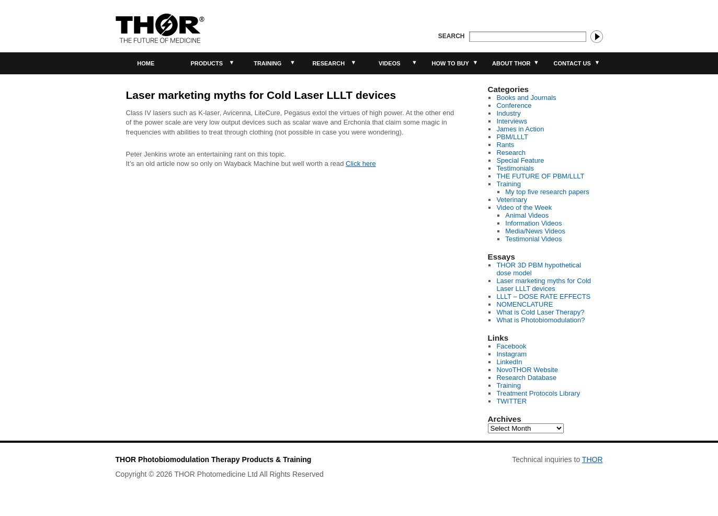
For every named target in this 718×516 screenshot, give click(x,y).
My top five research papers (547, 192)
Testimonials (515, 168)
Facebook (511, 346)
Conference (513, 105)
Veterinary (511, 200)
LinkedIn (509, 362)
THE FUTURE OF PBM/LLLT (540, 176)
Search (451, 36)
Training (267, 63)
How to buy (450, 63)
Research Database (526, 378)
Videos (390, 63)
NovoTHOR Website (527, 370)
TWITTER (511, 401)
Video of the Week (524, 207)
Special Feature (520, 160)
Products (206, 63)
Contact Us (572, 63)
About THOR (511, 63)
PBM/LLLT (512, 137)
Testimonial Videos (533, 239)
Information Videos (533, 223)
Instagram (511, 354)
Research (328, 63)
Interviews (511, 121)
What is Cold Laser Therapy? (540, 312)
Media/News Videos (535, 231)
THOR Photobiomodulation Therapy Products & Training (214, 459)
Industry (508, 113)
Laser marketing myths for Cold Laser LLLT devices (543, 285)
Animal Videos (527, 215)
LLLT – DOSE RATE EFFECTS (543, 296)
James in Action (520, 129)
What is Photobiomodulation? (540, 320)
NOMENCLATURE (524, 304)
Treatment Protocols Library (538, 393)
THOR (592, 459)
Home (145, 63)
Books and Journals (526, 98)
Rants (505, 145)
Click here (361, 163)
